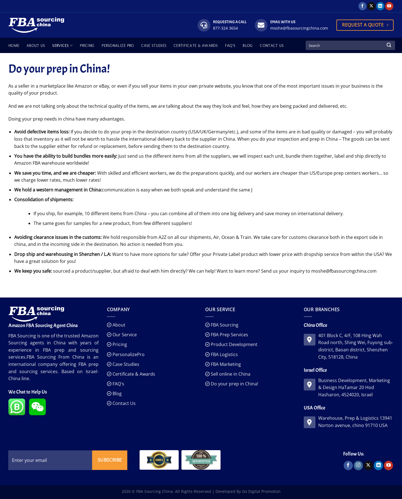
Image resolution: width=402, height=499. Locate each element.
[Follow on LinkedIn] (380, 6)
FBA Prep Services (229, 335)
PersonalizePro (128, 354)
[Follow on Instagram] (358, 465)
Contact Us (272, 45)
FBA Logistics (224, 354)
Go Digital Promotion (261, 491)
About (118, 325)
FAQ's (117, 384)
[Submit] (389, 45)
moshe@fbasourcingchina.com (299, 28)
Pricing (87, 45)
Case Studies (153, 45)
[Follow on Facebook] (362, 6)
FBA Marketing (225, 364)
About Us (36, 45)
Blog (248, 45)
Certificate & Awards (196, 45)
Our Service (124, 335)
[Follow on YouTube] (389, 6)
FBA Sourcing (224, 325)
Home (13, 45)
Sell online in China (230, 374)
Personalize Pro (118, 45)
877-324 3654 (225, 28)
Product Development (233, 344)
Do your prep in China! (234, 384)
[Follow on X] (371, 6)
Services (62, 45)
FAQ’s (230, 45)
